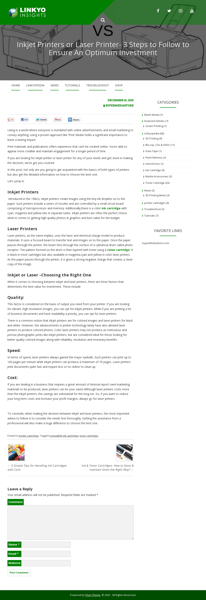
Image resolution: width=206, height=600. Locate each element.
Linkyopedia (35, 85)
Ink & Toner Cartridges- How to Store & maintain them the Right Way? (107, 467)
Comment (15, 502)
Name (14, 544)
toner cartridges (89, 435)
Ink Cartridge (153, 170)
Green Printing (154, 126)
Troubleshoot (97, 85)
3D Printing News (155, 195)
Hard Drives (152, 164)
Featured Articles (154, 121)
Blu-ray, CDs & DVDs (157, 145)
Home (15, 85)
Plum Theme (92, 595)
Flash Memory (154, 157)
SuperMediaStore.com (155, 243)
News (54, 85)
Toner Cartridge (155, 183)
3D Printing (152, 138)
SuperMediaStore (119, 105)
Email (13, 554)
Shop (119, 85)
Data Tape (151, 151)
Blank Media (151, 115)
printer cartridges (29, 435)
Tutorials (72, 85)
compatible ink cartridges (63, 435)
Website (14, 563)
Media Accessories (156, 176)
